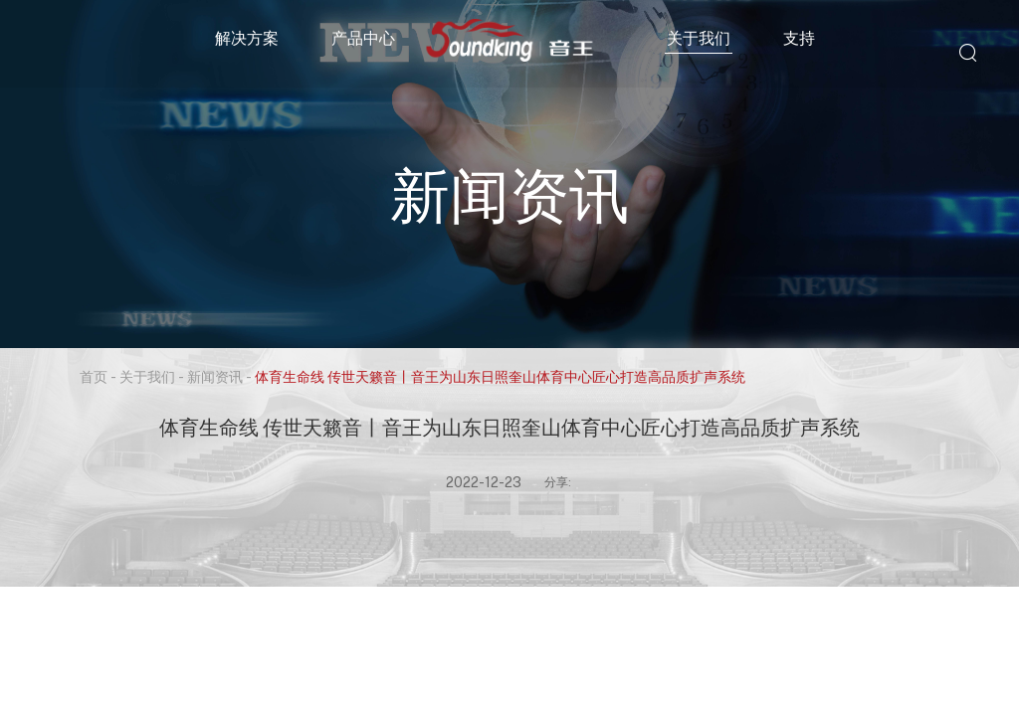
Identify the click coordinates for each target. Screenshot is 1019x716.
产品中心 (363, 38)
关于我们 (698, 38)
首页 (93, 376)
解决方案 (247, 38)
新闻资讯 (215, 376)
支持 (799, 38)
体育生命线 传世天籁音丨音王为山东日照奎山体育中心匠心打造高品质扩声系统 (500, 376)
